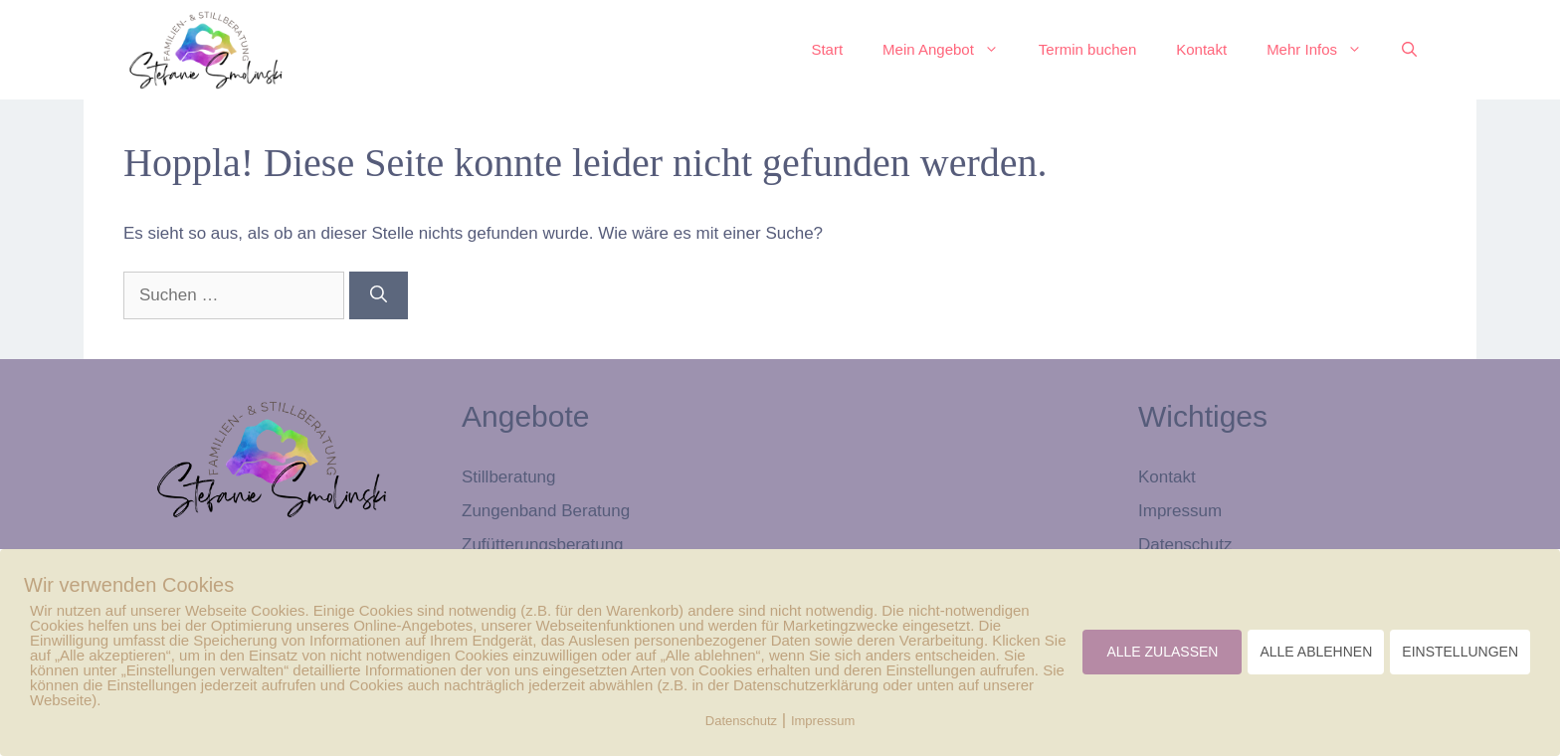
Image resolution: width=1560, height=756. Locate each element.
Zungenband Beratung (546, 510)
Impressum (1180, 510)
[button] (1409, 49)
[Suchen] (378, 295)
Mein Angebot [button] (950, 49)
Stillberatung (509, 477)
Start (827, 49)
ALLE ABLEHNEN (1316, 652)
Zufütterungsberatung (543, 544)
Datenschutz (1185, 544)
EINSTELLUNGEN (1460, 652)
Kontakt (1201, 49)
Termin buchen (1087, 49)
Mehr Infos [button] (1324, 49)
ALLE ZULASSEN (1162, 652)
